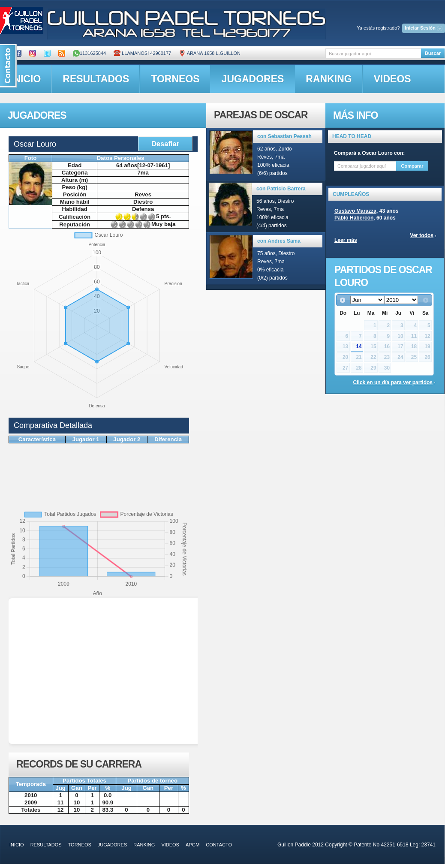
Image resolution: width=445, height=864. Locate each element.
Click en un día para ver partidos (393, 382)
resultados (96, 78)
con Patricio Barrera (281, 189)
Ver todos (421, 235)
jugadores (253, 78)
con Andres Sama (279, 241)
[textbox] (373, 53)
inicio (16, 844)
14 (358, 346)
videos (392, 78)
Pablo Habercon (353, 218)
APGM (192, 844)
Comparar (412, 166)
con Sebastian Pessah (284, 136)
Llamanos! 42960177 (142, 53)
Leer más (345, 240)
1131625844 (89, 53)
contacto (219, 844)
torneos (175, 78)
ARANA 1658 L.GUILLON (210, 53)
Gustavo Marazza (355, 211)
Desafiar (165, 144)
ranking (329, 78)
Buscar (433, 53)
